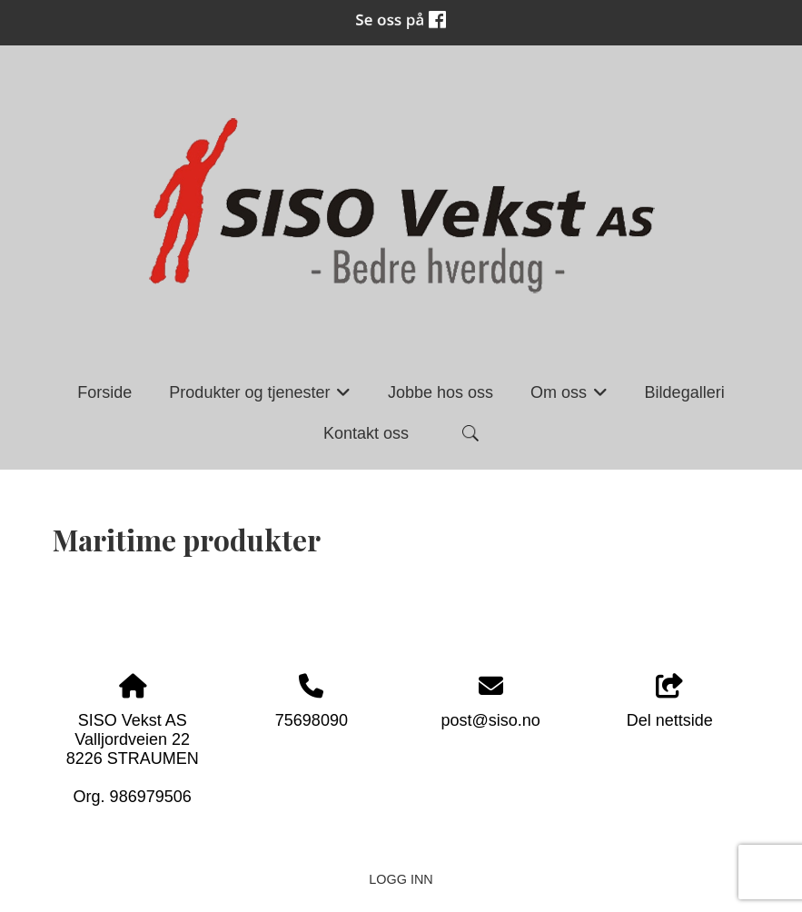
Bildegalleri (685, 392)
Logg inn (400, 879)
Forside (104, 392)
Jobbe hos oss (440, 392)
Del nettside (670, 701)
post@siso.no (490, 720)
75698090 (311, 720)
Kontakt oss (366, 433)
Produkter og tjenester (260, 398)
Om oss (569, 398)
